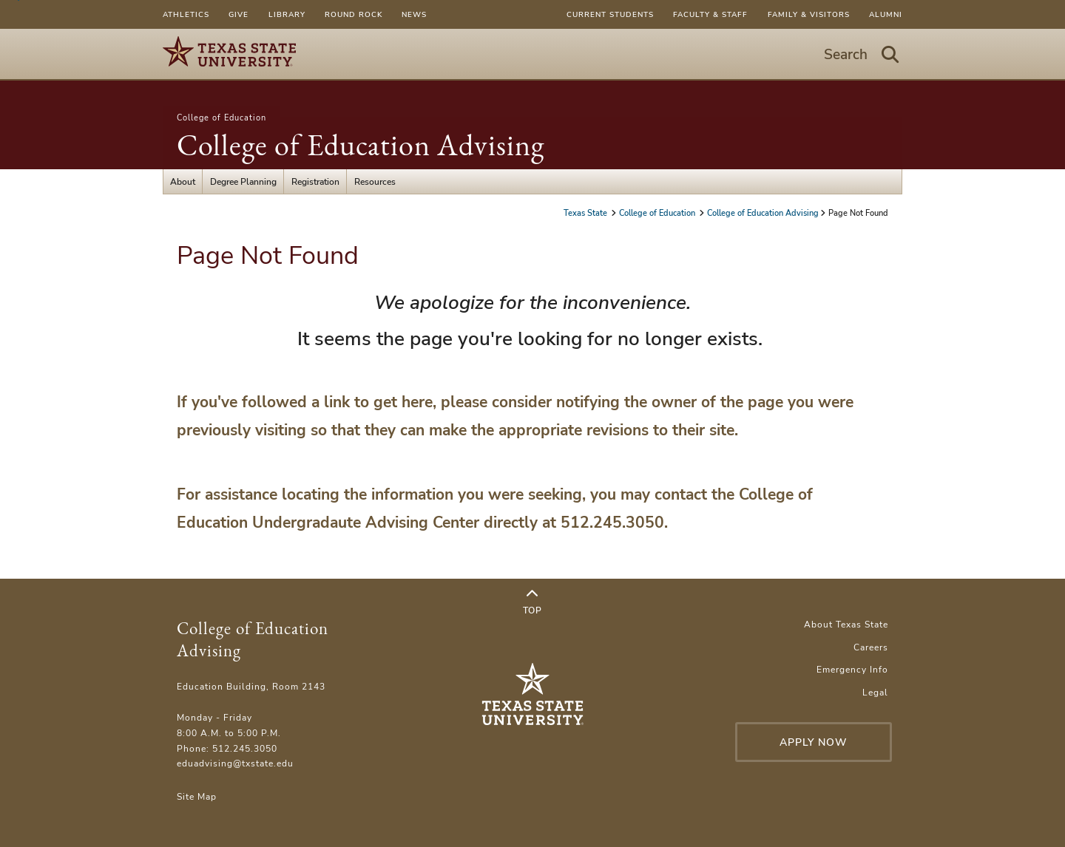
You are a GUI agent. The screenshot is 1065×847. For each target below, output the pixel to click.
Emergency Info (852, 669)
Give (238, 14)
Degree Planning (243, 181)
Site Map (197, 796)
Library (286, 14)
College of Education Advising (360, 145)
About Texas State (846, 624)
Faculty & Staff (710, 14)
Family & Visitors (809, 14)
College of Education (221, 117)
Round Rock (353, 14)
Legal (875, 692)
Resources (375, 181)
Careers (870, 647)
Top (532, 602)
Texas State (586, 213)
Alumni (885, 14)
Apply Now (814, 742)
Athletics (186, 14)
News (414, 14)
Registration (315, 181)
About (182, 181)
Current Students (610, 14)
